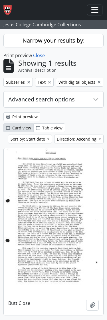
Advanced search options (41, 99)
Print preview (22, 116)
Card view (18, 128)
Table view (49, 128)
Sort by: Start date (28, 139)
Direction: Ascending (77, 139)
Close (39, 55)
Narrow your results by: (53, 40)
